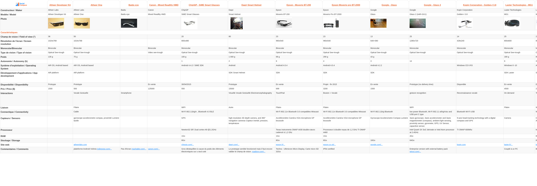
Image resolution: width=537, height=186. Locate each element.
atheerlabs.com (80, 145)
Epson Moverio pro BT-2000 (346, 5)
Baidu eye (133, 5)
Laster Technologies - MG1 (519, 5)
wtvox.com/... (415, 151)
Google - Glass (389, 5)
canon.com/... (154, 149)
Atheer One (96, 5)
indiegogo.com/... (104, 149)
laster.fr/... (508, 145)
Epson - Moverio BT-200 (298, 5)
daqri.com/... (234, 145)
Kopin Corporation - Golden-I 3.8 (479, 5)
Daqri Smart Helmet (252, 5)
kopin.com (461, 145)
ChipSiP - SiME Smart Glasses (204, 5)
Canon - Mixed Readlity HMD (163, 5)
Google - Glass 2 (432, 5)
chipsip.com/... (187, 145)
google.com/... (376, 145)
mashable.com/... (139, 149)
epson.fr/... (280, 145)
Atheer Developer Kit (60, 5)
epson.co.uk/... (329, 145)
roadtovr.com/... (258, 151)
